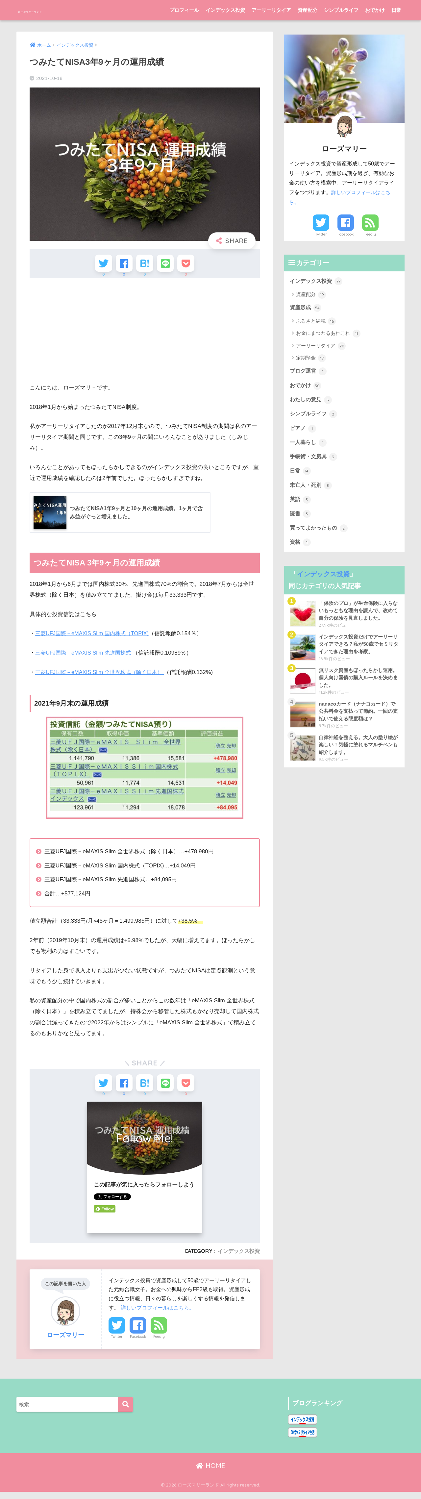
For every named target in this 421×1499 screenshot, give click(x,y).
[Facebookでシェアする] (120, 265)
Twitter (117, 1344)
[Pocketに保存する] (193, 265)
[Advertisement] (145, 334)
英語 (300, 505)
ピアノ (303, 431)
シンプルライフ (341, 10)
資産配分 (307, 10)
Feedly (159, 1344)
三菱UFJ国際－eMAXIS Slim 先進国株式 (85, 656)
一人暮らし (309, 446)
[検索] (125, 1412)
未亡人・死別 (312, 490)
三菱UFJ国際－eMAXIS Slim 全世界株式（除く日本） (103, 676)
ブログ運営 (309, 372)
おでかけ (375, 10)
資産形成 (306, 308)
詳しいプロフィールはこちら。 (157, 1315)
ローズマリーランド (54, 10)
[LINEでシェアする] (169, 265)
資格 (300, 549)
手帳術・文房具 (314, 460)
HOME (210, 1473)
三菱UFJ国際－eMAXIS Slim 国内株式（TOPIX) (95, 637)
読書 (300, 519)
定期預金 (311, 359)
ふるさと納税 (316, 322)
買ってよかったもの (320, 534)
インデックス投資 (225, 10)
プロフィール (184, 10)
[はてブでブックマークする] (145, 265)
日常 (396, 10)
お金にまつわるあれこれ (328, 334)
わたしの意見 (312, 402)
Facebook (138, 1344)
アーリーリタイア (271, 10)
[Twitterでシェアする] (96, 265)
